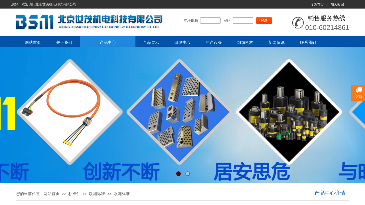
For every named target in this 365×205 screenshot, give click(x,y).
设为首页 (317, 5)
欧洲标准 (97, 193)
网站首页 (33, 42)
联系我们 (308, 42)
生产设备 (214, 42)
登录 (264, 20)
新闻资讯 (277, 42)
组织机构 (245, 42)
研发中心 (182, 42)
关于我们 (64, 42)
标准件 (74, 193)
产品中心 (108, 42)
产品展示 (151, 42)
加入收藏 (337, 5)
